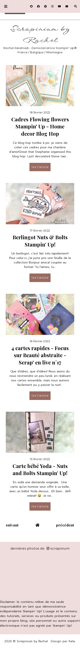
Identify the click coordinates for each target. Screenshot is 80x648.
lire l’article (40, 167)
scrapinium (58, 548)
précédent (65, 525)
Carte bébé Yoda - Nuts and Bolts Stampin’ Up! (40, 469)
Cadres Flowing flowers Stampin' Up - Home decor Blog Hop (40, 126)
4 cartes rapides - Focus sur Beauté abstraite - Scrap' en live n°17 (40, 355)
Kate (72, 641)
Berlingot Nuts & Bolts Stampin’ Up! (40, 241)
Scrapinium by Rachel (40, 35)
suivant (12, 525)
